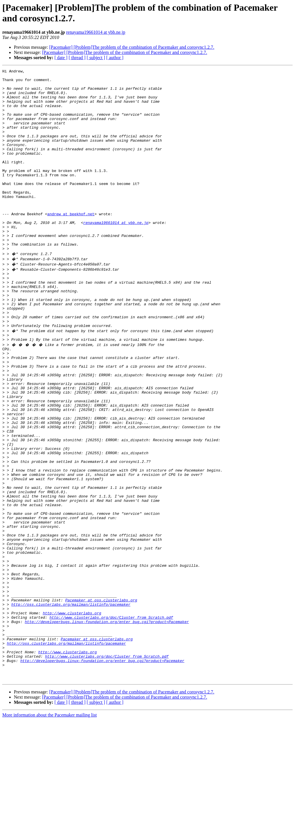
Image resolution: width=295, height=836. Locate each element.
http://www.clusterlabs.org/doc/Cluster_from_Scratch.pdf (111, 721)
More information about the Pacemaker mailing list (49, 830)
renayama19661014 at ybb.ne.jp (95, 32)
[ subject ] (96, 57)
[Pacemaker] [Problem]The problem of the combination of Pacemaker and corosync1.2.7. (131, 47)
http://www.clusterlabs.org (72, 716)
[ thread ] (77, 57)
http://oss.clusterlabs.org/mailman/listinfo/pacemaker (70, 705)
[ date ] (60, 57)
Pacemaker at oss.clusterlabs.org (101, 700)
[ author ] (115, 57)
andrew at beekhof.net (70, 243)
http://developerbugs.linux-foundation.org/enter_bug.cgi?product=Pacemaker (107, 726)
